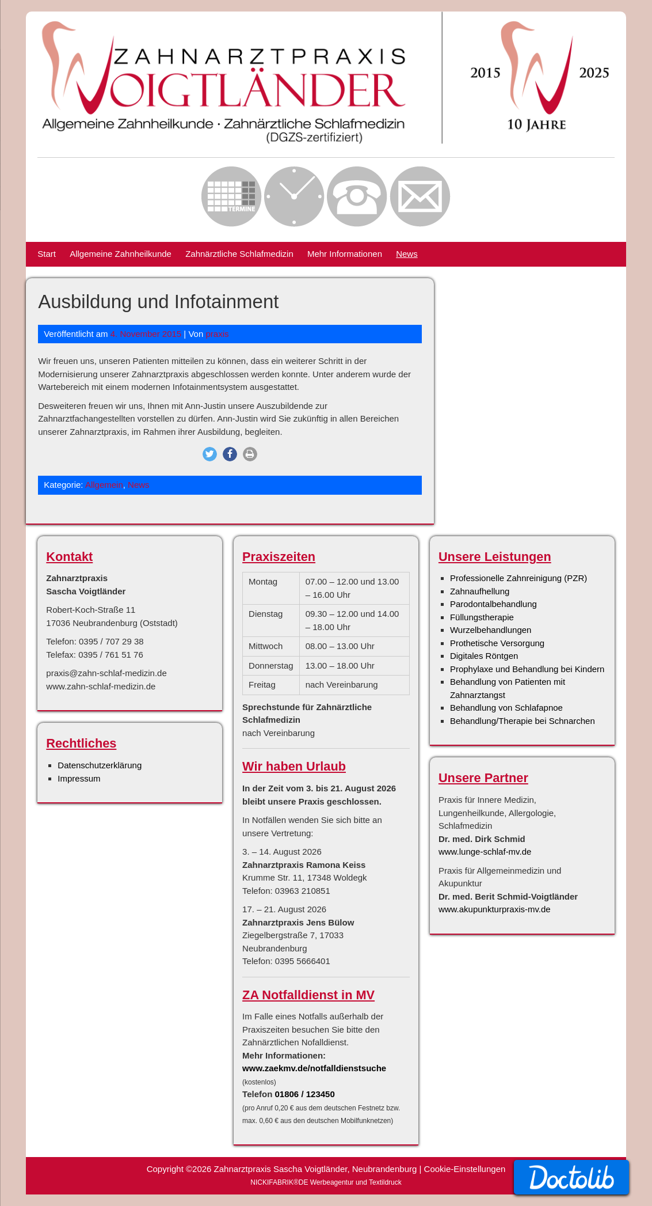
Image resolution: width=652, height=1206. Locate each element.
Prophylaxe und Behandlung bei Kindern (527, 669)
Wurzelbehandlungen (491, 630)
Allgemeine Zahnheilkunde (120, 254)
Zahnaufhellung (479, 591)
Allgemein (104, 485)
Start (46, 254)
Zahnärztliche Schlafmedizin (239, 254)
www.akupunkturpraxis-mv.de (495, 909)
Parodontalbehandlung (493, 604)
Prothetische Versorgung (497, 643)
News (407, 254)
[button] (210, 454)
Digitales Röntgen (484, 656)
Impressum (79, 778)
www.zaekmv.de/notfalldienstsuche (314, 1068)
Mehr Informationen (344, 254)
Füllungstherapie (482, 617)
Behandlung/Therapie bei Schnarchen (522, 721)
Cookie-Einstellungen (465, 1169)
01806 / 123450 (305, 1094)
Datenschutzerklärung (100, 765)
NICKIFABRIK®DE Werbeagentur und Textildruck (326, 1182)
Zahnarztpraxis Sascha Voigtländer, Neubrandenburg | (319, 1169)
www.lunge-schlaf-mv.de (485, 851)
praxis (216, 334)
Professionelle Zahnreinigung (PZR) (518, 578)
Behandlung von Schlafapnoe (506, 707)
